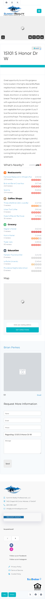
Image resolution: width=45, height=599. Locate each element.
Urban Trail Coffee (10, 209)
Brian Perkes (12, 347)
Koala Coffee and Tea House (14, 216)
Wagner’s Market (10, 229)
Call (4, 594)
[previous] (8, 538)
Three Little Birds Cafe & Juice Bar (16, 203)
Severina (7, 190)
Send (8, 463)
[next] (15, 538)
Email (12, 594)
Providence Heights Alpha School (15, 268)
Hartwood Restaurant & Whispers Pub (18, 177)
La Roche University (11, 261)
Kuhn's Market (9, 235)
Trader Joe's (8, 242)
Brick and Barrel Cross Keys (14, 183)
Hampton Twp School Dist (13, 255)
